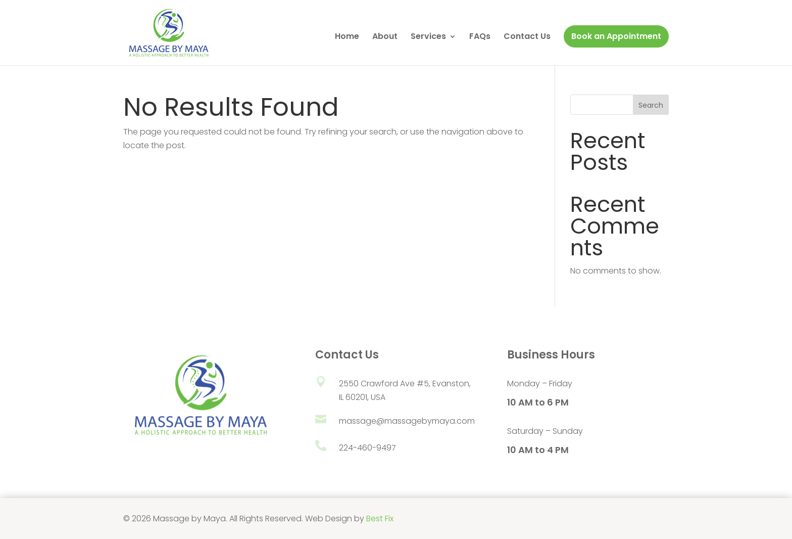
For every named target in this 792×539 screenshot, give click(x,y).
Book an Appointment (616, 36)
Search (650, 105)
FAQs (479, 37)
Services (428, 37)
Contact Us (527, 37)
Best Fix (379, 518)
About (385, 37)
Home (347, 37)
